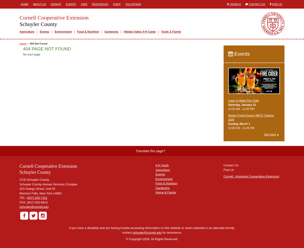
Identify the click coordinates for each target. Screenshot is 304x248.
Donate (56, 4)
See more (270, 134)
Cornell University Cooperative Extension (251, 176)
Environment (63, 31)
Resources (100, 4)
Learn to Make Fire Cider (243, 100)
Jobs (84, 4)
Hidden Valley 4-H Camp (139, 31)
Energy (44, 31)
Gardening (111, 31)
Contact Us (257, 4)
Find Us (277, 4)
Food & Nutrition (88, 31)
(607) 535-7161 (37, 198)
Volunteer (133, 4)
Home (24, 4)
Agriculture (27, 31)
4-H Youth (162, 165)
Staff (117, 4)
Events (71, 4)
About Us (39, 4)
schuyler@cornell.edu (34, 207)
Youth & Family (171, 31)
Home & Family (165, 192)
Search (235, 4)
